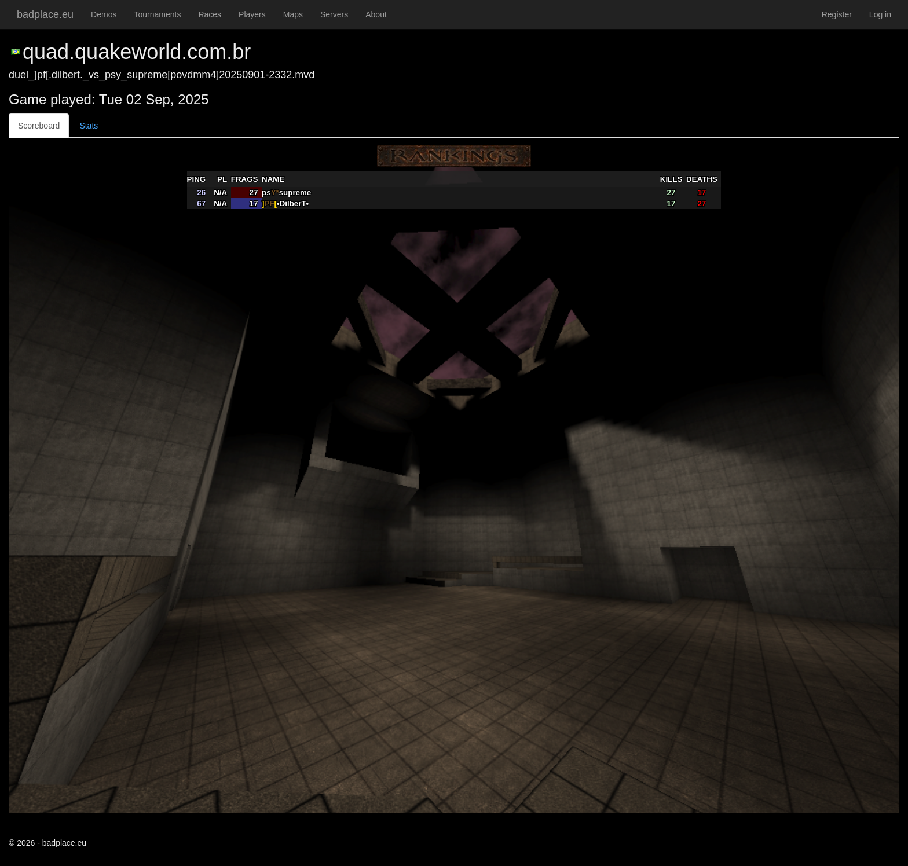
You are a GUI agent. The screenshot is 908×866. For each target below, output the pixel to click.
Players (252, 14)
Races (209, 14)
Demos (103, 14)
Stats (88, 125)
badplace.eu (45, 14)
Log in (880, 14)
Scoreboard (39, 125)
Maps (293, 14)
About (376, 14)
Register (837, 14)
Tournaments (157, 14)
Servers (334, 14)
